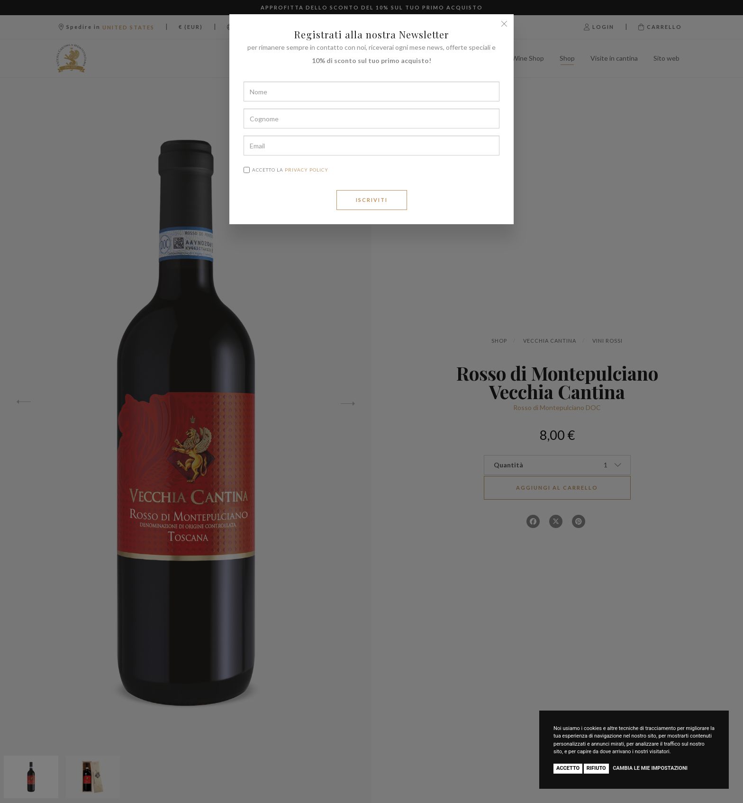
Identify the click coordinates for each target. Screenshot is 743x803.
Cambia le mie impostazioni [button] (650, 768)
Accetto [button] (568, 768)
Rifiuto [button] (596, 768)
